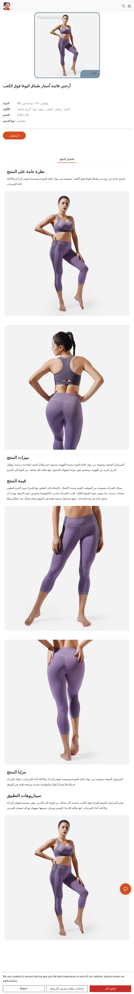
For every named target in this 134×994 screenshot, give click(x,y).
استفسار (14, 135)
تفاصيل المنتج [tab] (67, 159)
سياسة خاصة (10, 980)
